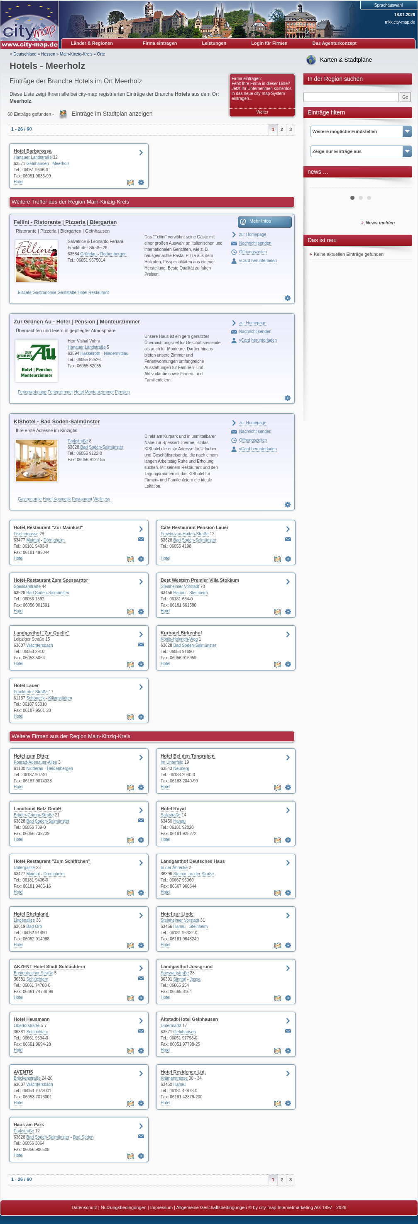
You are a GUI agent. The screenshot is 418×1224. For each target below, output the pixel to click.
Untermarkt (171, 1025)
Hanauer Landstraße (33, 157)
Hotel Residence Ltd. (183, 1071)
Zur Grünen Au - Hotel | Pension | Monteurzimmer (77, 321)
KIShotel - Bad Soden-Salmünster (57, 421)
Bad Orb (34, 926)
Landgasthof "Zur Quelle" (41, 632)
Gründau (89, 254)
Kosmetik (62, 499)
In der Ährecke (174, 867)
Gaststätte (67, 292)
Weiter (263, 112)
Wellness (101, 499)
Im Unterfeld (172, 762)
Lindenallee (24, 920)
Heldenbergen (60, 768)
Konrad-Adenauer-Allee (35, 762)
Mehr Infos (260, 221)
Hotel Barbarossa (32, 150)
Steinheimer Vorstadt (180, 586)
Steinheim (198, 592)
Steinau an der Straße (194, 874)
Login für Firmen (269, 43)
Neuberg (181, 768)
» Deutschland (23, 54)
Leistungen (214, 43)
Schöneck (36, 698)
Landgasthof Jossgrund (187, 966)
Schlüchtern (38, 979)
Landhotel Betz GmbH (37, 808)
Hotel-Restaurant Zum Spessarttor (51, 580)
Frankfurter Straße (31, 692)
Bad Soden (83, 1137)
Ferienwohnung (32, 392)
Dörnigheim (54, 540)
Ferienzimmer (60, 392)
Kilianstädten (60, 698)
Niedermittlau (116, 353)
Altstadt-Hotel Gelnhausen (189, 1019)
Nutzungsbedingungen (124, 1207)
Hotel (18, 182)
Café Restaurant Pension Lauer (194, 527)
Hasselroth (90, 353)
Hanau (180, 592)
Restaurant (98, 292)
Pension (122, 392)
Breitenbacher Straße (33, 973)
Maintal (33, 540)
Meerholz (60, 163)
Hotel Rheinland (31, 913)
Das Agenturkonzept (335, 43)
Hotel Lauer (26, 685)
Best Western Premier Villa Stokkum (200, 580)
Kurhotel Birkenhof (181, 632)
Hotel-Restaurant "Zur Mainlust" (48, 527)
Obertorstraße (26, 1025)
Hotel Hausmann (32, 1019)
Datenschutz (84, 1207)
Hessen (48, 54)
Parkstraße (78, 441)
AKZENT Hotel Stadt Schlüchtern (49, 966)
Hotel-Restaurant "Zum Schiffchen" (52, 861)
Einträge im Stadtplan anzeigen (112, 113)
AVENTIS (23, 1071)
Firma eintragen (160, 43)
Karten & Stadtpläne (346, 59)
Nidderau (35, 768)
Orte (101, 54)
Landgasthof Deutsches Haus (193, 861)
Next (400, 184)
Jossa (195, 979)
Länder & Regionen (92, 43)
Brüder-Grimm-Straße (34, 815)
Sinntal (180, 979)
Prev (320, 184)
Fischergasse (26, 534)
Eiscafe (25, 292)
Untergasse (24, 867)
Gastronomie (44, 292)
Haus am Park (29, 1124)
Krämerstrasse (174, 1078)
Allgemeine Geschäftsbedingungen (211, 1207)
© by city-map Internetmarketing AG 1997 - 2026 (297, 1207)
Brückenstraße (27, 1078)
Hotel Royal (173, 808)
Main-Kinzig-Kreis (76, 54)
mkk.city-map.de (400, 22)
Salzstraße (171, 815)
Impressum (161, 1207)
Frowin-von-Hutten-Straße (185, 534)
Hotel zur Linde (177, 913)
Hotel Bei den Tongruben (188, 755)
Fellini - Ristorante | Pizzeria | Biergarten (65, 222)
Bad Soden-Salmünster (102, 447)
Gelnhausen (38, 163)
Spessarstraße (27, 586)
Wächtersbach (40, 645)
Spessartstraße (175, 973)
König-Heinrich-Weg (179, 639)
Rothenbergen (113, 254)
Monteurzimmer (99, 392)
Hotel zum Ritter (31, 755)
